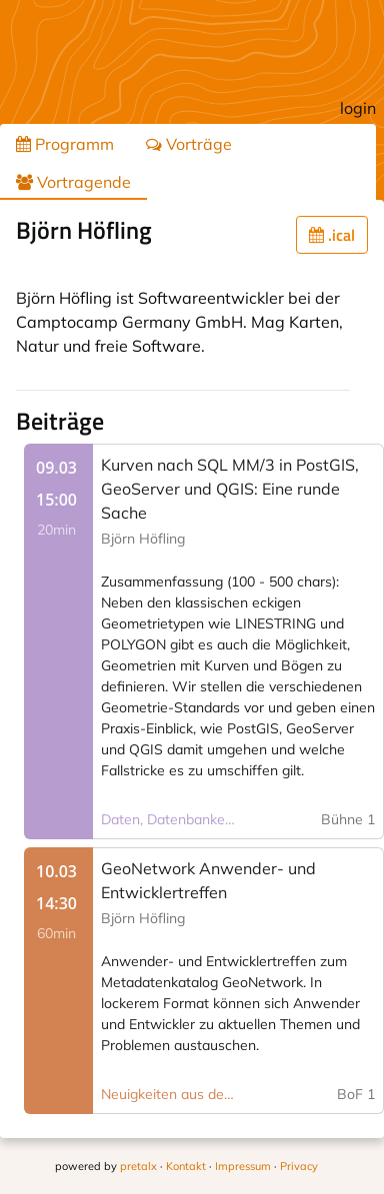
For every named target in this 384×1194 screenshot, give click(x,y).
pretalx (138, 1166)
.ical (332, 235)
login (358, 108)
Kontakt (186, 1166)
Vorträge (189, 144)
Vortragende (73, 182)
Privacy (299, 1166)
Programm (65, 144)
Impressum (243, 1166)
